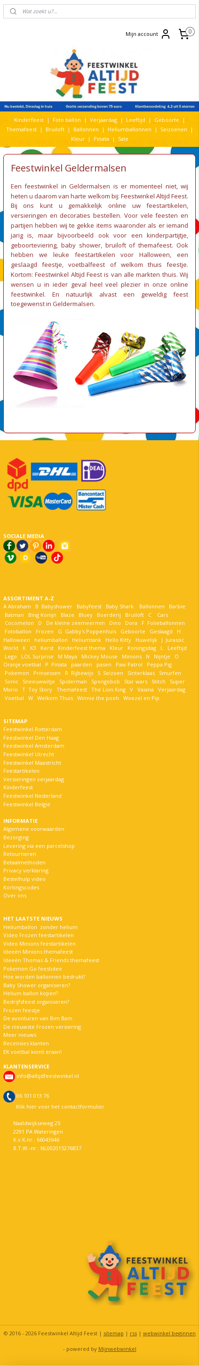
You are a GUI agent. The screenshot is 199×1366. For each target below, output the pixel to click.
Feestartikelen (21, 770)
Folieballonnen (166, 622)
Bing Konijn (42, 614)
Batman (14, 614)
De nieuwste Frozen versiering (42, 1026)
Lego (10, 656)
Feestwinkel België (26, 804)
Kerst (47, 647)
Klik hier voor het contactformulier (60, 1106)
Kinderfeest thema (81, 647)
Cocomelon (19, 622)
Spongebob (105, 681)
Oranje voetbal (22, 664)
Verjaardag (103, 119)
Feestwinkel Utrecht (28, 754)
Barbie (177, 606)
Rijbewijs (82, 672)
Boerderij (109, 614)
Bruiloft (55, 129)
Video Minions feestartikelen (39, 943)
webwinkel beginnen (169, 1333)
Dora (130, 622)
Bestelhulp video (24, 878)
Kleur (78, 138)
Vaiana (145, 689)
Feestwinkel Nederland (32, 795)
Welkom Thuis (55, 697)
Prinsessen (46, 672)
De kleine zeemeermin (75, 622)
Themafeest (21, 129)
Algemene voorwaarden (33, 828)
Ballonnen (86, 129)
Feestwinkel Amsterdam (33, 745)
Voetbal (13, 697)
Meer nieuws (19, 1034)
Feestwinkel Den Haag (31, 737)
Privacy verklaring (25, 870)
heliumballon (51, 639)
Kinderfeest (29, 119)
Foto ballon (67, 119)
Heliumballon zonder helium (40, 927)
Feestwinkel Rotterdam (32, 729)
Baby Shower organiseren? (36, 985)
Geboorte (166, 119)
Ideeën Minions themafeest (38, 951)
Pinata (101, 138)
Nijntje (161, 656)
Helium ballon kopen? (30, 993)
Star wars (135, 681)
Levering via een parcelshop (39, 845)
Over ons (14, 895)
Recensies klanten (26, 1043)
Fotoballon (18, 631)
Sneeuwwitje (39, 681)
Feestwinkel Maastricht (32, 762)
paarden (81, 664)
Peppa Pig (159, 664)
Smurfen (170, 672)
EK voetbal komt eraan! (32, 1051)
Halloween (16, 639)
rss (133, 1333)
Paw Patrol (128, 664)
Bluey (86, 614)
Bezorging (16, 837)
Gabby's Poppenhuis (90, 631)
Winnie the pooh (98, 697)
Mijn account (148, 34)
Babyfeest (89, 606)
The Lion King (108, 689)
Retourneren (19, 853)
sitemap (113, 1333)
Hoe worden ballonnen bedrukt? (44, 976)
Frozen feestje (21, 1010)
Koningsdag (141, 647)
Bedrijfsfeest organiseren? (36, 1001)
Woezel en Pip (141, 697)
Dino (115, 622)
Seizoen (113, 672)
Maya (70, 656)
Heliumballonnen (129, 129)
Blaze (66, 614)
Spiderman (73, 681)
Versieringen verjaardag (33, 779)
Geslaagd (161, 631)
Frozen (45, 631)
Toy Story (40, 689)
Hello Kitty (118, 639)
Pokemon (17, 672)
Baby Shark (120, 606)
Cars (162, 614)
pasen (103, 664)
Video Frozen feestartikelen (38, 935)
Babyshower (57, 606)
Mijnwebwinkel (117, 1348)
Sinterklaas (141, 672)
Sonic (11, 681)
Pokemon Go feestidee (32, 968)
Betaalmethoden (24, 862)
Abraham (19, 606)
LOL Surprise (37, 656)
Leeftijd (135, 119)
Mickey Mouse (99, 656)
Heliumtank (86, 639)
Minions (131, 656)
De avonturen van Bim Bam (37, 1018)
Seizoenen (173, 129)
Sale (123, 138)
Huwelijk (146, 639)
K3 (31, 647)
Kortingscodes (21, 887)
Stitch (158, 681)
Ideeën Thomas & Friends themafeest (51, 960)
